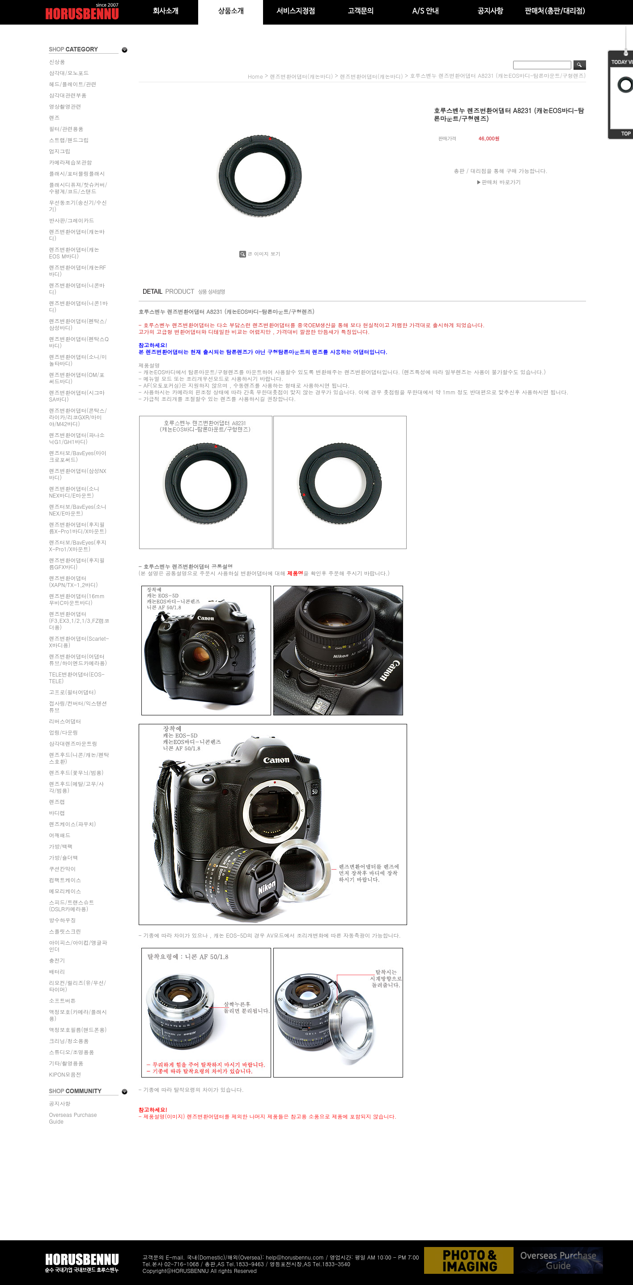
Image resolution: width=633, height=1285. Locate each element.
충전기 (57, 960)
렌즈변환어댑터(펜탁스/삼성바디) (78, 324)
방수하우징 (62, 920)
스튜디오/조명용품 (71, 1051)
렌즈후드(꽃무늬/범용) (76, 772)
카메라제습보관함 (70, 162)
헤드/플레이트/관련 (73, 83)
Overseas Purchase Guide (73, 1117)
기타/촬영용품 (66, 1063)
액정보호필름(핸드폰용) (78, 1029)
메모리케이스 (65, 891)
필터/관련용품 (66, 128)
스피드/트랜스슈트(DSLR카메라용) (71, 905)
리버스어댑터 (65, 721)
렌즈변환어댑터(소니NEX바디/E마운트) (74, 492)
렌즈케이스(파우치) (72, 823)
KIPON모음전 (65, 1074)
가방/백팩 (61, 846)
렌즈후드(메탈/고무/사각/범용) (76, 787)
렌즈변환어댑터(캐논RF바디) (77, 270)
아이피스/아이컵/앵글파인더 (78, 945)
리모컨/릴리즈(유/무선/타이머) (77, 986)
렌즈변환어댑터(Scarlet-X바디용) (79, 641)
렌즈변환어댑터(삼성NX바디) (77, 474)
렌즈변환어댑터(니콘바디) (77, 288)
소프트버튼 (62, 1000)
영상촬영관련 (65, 106)
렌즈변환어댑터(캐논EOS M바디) (74, 252)
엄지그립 (60, 151)
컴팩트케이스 (65, 879)
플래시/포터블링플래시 (77, 173)
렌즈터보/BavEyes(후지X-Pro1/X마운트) (78, 545)
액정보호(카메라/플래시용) (78, 1015)
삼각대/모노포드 (69, 72)
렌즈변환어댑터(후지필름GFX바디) (77, 563)
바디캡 (57, 812)
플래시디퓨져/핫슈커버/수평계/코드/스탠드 (78, 187)
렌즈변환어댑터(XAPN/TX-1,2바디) (73, 581)
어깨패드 (60, 835)
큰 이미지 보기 (259, 253)
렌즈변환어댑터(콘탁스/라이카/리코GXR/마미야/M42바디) (78, 417)
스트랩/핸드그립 (69, 139)
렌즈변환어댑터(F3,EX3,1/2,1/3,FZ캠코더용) (79, 620)
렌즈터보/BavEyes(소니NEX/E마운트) (78, 509)
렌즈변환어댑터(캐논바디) (77, 234)
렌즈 (54, 117)
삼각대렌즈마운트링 (73, 743)
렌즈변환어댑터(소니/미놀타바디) (78, 360)
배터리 (57, 971)
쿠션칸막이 (62, 868)
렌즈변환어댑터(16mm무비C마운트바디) (77, 599)
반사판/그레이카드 (71, 220)
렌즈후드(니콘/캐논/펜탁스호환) (79, 758)
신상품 (57, 61)
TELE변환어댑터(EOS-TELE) (77, 677)
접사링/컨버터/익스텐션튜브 (78, 706)
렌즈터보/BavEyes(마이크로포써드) (78, 456)
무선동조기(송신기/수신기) (78, 205)
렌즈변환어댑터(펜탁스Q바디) (79, 342)
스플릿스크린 (65, 931)
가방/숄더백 (63, 857)
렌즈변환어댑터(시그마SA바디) (77, 395)
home (255, 76)
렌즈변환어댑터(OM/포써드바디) (77, 378)
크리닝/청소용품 (69, 1040)
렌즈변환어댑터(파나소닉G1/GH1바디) (77, 438)
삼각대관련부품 (68, 95)
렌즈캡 (57, 801)
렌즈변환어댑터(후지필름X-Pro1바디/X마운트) (78, 527)
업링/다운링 (63, 732)
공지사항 (60, 1103)
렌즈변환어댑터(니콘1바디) (78, 306)
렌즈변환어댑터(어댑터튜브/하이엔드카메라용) (78, 659)
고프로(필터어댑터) (72, 692)
